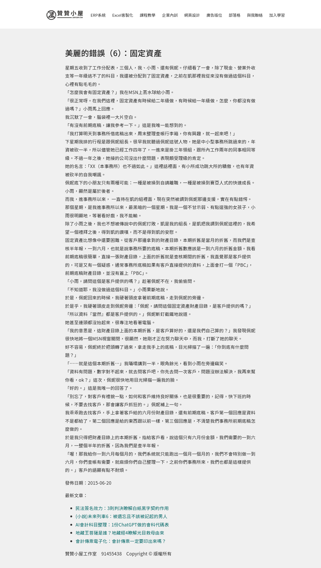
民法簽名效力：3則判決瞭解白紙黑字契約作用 (122, 508)
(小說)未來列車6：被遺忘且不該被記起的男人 (121, 516)
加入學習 (277, 15)
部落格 (234, 15)
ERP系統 (98, 15)
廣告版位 (214, 15)
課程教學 (148, 15)
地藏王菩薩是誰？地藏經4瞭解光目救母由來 (120, 532)
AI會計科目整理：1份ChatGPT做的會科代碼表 (122, 524)
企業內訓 (170, 15)
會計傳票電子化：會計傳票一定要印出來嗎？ (121, 541)
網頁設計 (192, 15)
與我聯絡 (255, 15)
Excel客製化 (122, 15)
